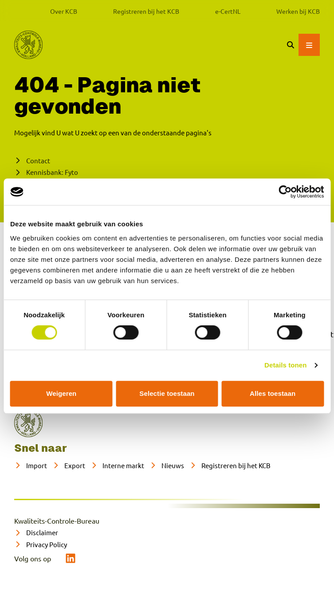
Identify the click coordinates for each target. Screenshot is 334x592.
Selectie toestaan (166, 393)
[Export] (68, 466)
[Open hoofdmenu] (309, 45)
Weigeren (61, 393)
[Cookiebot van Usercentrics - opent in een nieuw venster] (285, 191)
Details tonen (285, 365)
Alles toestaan (272, 393)
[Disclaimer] (36, 533)
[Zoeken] (291, 45)
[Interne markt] (117, 466)
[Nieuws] (166, 466)
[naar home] (28, 423)
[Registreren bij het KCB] (230, 466)
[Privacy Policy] (40, 545)
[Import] (30, 466)
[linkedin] (70, 558)
